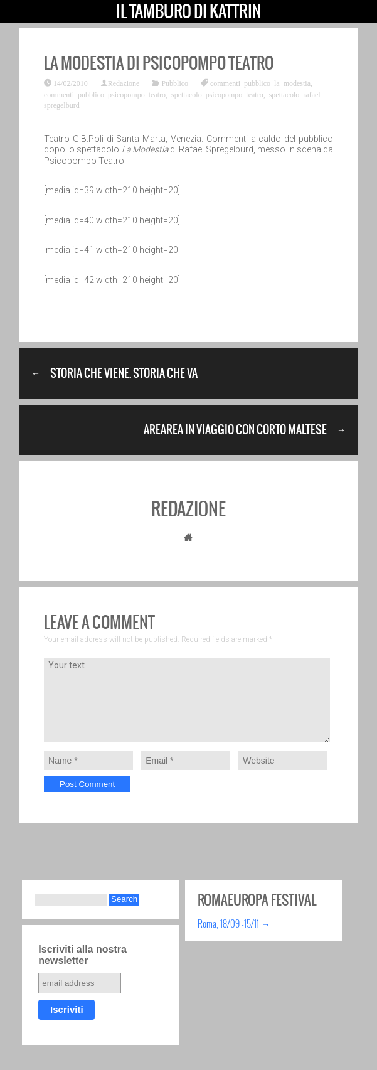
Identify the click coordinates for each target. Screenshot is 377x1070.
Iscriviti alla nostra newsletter (82, 955)
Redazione (124, 83)
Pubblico (174, 83)
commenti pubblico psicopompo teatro (105, 94)
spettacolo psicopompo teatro (217, 94)
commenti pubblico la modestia (260, 83)
